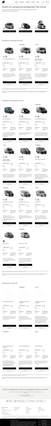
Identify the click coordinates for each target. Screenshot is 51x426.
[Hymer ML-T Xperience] (25, 193)
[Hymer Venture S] (9, 110)
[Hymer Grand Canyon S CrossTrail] (41, 291)
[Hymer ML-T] (25, 150)
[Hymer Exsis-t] (9, 234)
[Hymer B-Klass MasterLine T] (25, 110)
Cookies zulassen (44, 413)
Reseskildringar (16, 407)
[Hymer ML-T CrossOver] (9, 193)
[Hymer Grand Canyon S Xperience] (9, 336)
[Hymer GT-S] (41, 193)
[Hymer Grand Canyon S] (9, 291)
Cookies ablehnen (44, 418)
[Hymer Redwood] (41, 336)
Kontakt (27, 410)
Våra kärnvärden (40, 407)
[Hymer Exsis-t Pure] (25, 234)
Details (41, 424)
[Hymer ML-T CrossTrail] (41, 150)
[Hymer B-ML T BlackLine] (41, 110)
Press (39, 410)
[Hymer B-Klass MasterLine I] (9, 50)
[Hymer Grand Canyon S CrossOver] (25, 291)
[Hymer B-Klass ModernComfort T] (9, 150)
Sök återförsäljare (28, 407)
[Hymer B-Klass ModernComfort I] (41, 50)
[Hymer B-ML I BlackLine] (25, 50)
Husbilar (3, 407)
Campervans (4, 410)
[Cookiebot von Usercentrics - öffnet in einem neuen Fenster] (5, 424)
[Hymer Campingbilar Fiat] (25, 336)
